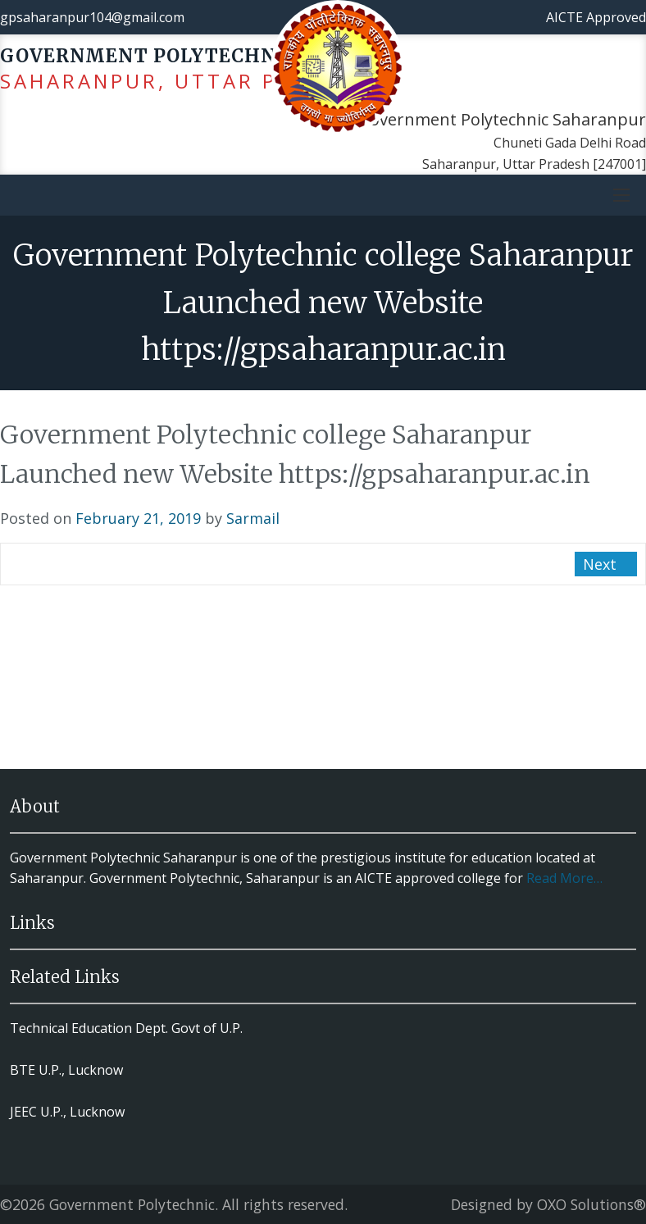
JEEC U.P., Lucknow (67, 1112)
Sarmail (253, 518)
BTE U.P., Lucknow (66, 1070)
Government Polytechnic (132, 1204)
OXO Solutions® (591, 1204)
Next (602, 564)
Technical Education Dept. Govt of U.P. (126, 1028)
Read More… (564, 878)
